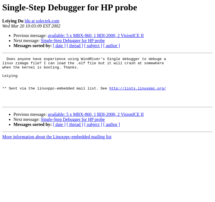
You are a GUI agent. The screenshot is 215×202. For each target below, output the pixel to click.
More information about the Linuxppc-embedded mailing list (56, 146)
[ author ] (111, 45)
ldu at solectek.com (42, 21)
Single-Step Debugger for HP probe (73, 40)
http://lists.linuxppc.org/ (137, 94)
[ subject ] (93, 45)
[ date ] (59, 45)
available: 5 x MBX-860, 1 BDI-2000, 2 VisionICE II (96, 35)
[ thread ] (75, 45)
